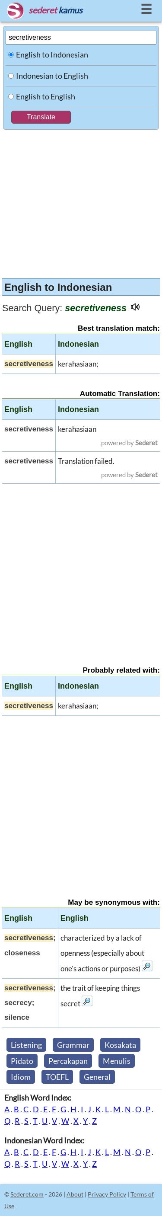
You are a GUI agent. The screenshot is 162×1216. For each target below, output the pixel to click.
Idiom (21, 1077)
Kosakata (120, 1045)
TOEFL (57, 1077)
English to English (45, 96)
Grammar (73, 1045)
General (97, 1077)
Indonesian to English (52, 75)
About (75, 1194)
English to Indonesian (52, 54)
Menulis (116, 1061)
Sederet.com (27, 1194)
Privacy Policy (107, 1194)
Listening (26, 1045)
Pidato (22, 1061)
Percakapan (68, 1061)
